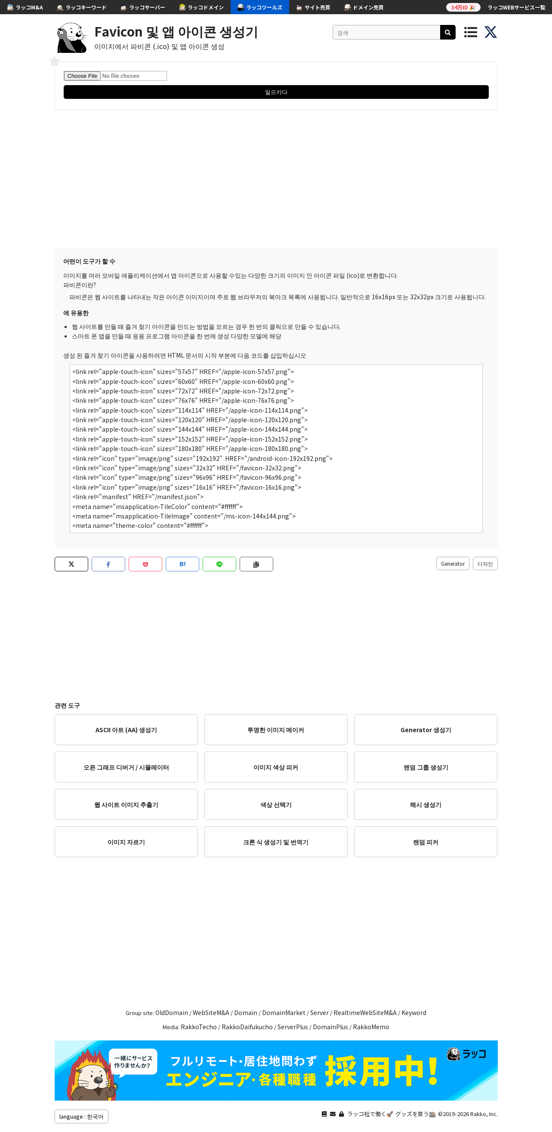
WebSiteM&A (211, 1012)
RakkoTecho (199, 1026)
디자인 (485, 563)
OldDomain (171, 1012)
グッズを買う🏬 (415, 1114)
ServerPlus (293, 1026)
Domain (245, 1012)
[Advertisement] (276, 179)
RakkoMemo (371, 1026)
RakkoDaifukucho (247, 1026)
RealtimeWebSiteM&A (365, 1012)
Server (319, 1012)
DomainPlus (330, 1026)
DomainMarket (283, 1012)
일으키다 (276, 92)
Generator (453, 563)
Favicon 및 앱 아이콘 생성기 (176, 30)
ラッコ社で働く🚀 (370, 1114)
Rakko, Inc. (484, 1114)
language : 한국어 (81, 1116)
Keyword (413, 1012)
